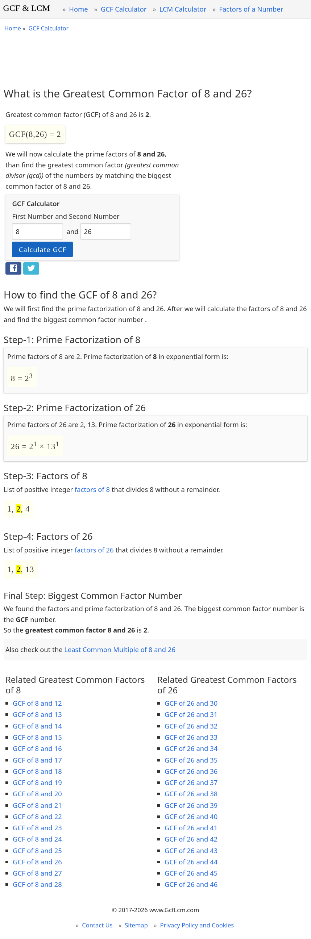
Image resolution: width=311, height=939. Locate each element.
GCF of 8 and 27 (37, 872)
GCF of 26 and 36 (191, 771)
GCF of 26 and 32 (191, 725)
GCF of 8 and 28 (37, 884)
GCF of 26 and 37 (191, 782)
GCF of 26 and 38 (191, 793)
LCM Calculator (183, 8)
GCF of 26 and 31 (191, 714)
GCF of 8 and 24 (37, 838)
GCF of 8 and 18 (37, 771)
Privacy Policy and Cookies (197, 925)
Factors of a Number (251, 8)
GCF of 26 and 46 (191, 884)
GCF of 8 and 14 (37, 725)
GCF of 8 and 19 (37, 782)
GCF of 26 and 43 (191, 850)
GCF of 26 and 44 (191, 861)
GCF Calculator (124, 8)
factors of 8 (92, 489)
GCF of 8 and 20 (37, 793)
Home (78, 8)
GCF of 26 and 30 (191, 703)
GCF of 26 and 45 (191, 872)
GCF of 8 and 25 (37, 850)
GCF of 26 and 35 (191, 759)
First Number (32, 216)
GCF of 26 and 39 (191, 805)
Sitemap (136, 925)
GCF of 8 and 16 (37, 748)
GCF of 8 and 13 (37, 714)
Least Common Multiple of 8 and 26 (119, 649)
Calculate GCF (42, 249)
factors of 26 (94, 549)
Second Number (94, 216)
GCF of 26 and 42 (191, 838)
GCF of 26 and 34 (191, 748)
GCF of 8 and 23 (37, 827)
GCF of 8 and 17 (37, 759)
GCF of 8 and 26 (37, 861)
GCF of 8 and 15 (37, 737)
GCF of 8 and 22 (37, 816)
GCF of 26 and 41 (191, 827)
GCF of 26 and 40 (191, 816)
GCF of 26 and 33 (191, 737)
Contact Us (97, 925)
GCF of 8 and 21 (37, 805)
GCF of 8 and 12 (37, 703)
